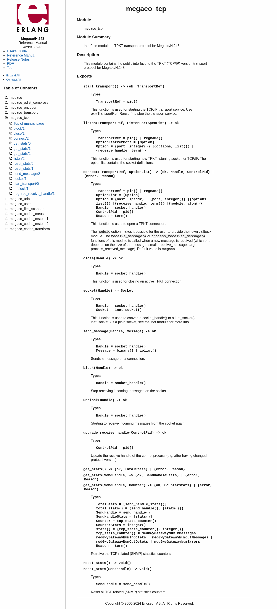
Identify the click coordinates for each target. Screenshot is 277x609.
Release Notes (18, 59)
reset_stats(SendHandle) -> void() (117, 569)
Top (10, 67)
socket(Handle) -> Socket (108, 291)
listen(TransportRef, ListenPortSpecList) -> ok (131, 123)
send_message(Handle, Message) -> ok (119, 331)
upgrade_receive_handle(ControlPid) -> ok (124, 433)
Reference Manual (21, 55)
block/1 (19, 128)
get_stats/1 (22, 148)
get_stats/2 (22, 153)
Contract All (13, 79)
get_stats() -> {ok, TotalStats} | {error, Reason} (134, 469)
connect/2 (21, 138)
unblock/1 (21, 189)
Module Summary (94, 37)
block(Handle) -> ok (103, 368)
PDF (10, 63)
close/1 (19, 133)
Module (84, 20)
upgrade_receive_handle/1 (34, 193)
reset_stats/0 (24, 163)
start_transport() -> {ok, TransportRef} (123, 87)
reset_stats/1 (24, 168)
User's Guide (17, 51)
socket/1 (20, 179)
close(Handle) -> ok (103, 258)
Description (88, 54)
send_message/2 (27, 174)
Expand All (12, 75)
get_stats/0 (22, 143)
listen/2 (19, 158)
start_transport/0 (26, 184)
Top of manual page (29, 123)
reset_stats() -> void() (107, 563)
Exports (84, 76)
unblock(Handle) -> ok (105, 400)
